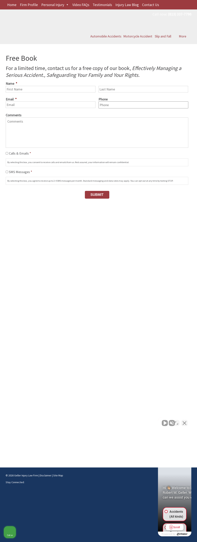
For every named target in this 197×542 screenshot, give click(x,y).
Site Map (58, 475)
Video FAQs (80, 4)
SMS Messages (20, 172)
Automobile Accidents (105, 26)
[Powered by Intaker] (164, 534)
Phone (103, 99)
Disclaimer (46, 475)
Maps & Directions (18, 419)
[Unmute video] (130, 421)
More (182, 26)
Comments (13, 115)
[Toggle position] (177, 421)
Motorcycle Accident (137, 26)
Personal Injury (52, 4)
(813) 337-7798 (179, 14)
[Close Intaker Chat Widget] (184, 421)
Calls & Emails (20, 153)
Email (11, 99)
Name (11, 83)
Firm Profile (29, 4)
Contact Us (150, 4)
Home (11, 4)
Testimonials (102, 4)
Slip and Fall (163, 26)
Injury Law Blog (127, 4)
